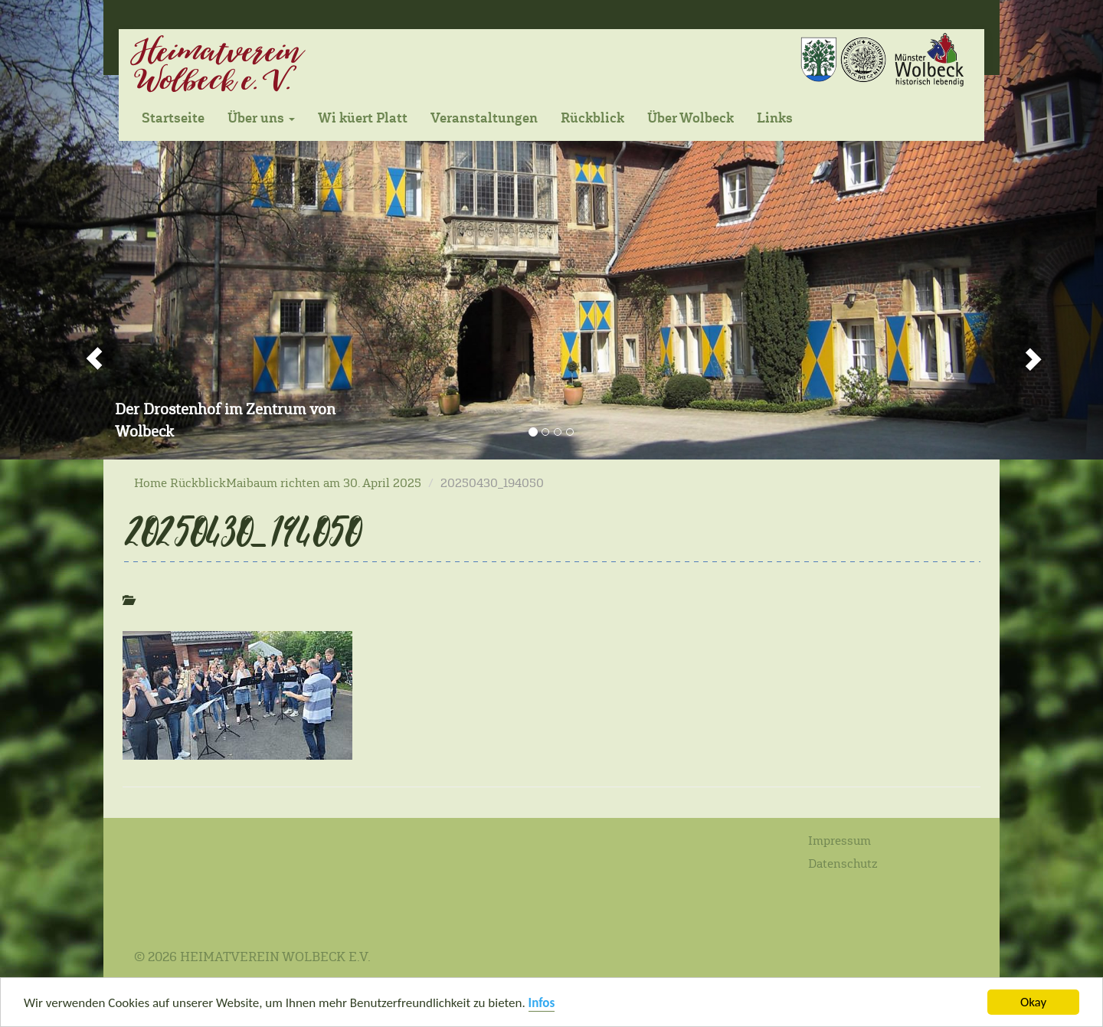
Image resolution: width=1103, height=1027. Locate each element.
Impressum (839, 840)
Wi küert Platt (362, 118)
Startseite (173, 118)
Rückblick (592, 118)
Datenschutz (843, 863)
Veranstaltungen (484, 118)
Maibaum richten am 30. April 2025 (323, 483)
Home (150, 483)
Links (775, 118)
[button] (82, 230)
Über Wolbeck (690, 118)
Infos (542, 1004)
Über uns (261, 118)
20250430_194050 (240, 530)
